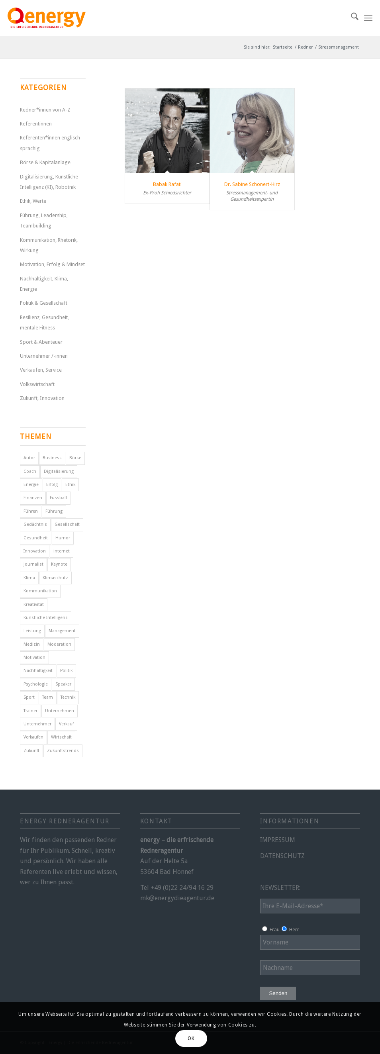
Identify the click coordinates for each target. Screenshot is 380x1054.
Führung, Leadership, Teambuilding (44, 220)
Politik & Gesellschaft (43, 303)
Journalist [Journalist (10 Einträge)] (33, 564)
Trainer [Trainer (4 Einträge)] (30, 710)
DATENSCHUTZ (282, 856)
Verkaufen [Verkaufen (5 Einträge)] (33, 737)
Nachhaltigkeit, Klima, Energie (44, 284)
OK (191, 1038)
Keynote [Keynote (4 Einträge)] (59, 564)
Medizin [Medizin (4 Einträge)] (32, 644)
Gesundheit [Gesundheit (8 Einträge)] (36, 538)
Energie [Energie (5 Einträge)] (31, 484)
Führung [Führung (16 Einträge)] (54, 511)
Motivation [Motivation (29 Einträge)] (34, 657)
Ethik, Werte (33, 201)
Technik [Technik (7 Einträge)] (68, 697)
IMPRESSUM (277, 840)
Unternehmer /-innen (44, 356)
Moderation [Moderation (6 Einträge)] (59, 644)
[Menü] (368, 18)
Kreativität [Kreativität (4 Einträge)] (34, 604)
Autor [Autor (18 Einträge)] (29, 457)
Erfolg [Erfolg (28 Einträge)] (52, 484)
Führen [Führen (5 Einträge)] (31, 511)
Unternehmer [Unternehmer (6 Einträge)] (37, 724)
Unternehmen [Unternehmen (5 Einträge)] (59, 710)
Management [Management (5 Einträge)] (62, 630)
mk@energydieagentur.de (177, 898)
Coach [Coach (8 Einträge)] (30, 471)
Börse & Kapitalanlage (45, 162)
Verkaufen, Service (41, 370)
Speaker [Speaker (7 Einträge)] (63, 684)
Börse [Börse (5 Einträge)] (75, 457)
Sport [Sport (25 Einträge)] (29, 697)
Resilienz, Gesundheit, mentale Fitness (44, 322)
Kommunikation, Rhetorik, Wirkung (49, 245)
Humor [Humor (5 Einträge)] (62, 538)
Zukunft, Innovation (42, 398)
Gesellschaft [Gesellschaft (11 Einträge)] (67, 524)
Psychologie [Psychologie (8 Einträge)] (36, 684)
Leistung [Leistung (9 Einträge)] (32, 630)
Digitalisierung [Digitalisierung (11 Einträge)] (59, 471)
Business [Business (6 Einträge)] (52, 457)
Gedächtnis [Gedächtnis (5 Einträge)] (35, 524)
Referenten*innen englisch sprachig (50, 143)
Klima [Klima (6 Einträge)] (29, 577)
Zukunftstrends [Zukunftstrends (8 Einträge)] (63, 750)
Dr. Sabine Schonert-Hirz (252, 184)
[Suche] (350, 18)
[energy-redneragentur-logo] (47, 18)
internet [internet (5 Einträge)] (61, 551)
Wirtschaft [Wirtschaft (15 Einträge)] (61, 737)
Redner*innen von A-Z (45, 110)
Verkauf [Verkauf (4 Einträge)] (66, 724)
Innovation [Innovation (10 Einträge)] (35, 551)
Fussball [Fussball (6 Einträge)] (58, 497)
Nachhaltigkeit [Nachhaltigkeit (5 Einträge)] (38, 670)
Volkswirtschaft (37, 384)
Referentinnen (36, 124)
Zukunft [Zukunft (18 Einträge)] (31, 750)
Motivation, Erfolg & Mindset (52, 264)
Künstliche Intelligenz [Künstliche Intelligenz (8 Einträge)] (46, 617)
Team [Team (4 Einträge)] (47, 697)
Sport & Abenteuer (41, 342)
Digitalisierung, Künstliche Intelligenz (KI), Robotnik (49, 182)
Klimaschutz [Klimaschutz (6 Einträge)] (55, 577)
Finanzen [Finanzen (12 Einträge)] (33, 497)
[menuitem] (350, 18)
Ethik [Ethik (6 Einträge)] (70, 484)
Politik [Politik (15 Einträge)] (66, 670)
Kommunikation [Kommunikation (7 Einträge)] (40, 591)
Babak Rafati (167, 184)
